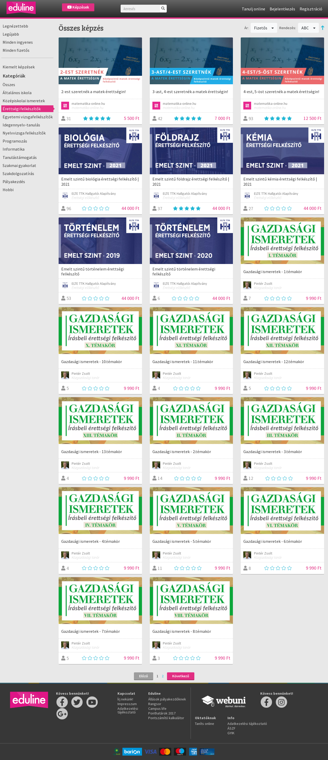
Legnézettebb (15, 26)
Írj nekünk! (125, 699)
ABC (308, 27)
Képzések (78, 7)
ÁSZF (231, 728)
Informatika (13, 149)
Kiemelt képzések (19, 66)
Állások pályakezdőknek (167, 699)
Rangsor (154, 703)
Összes (9, 84)
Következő (180, 676)
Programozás (15, 141)
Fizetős (264, 27)
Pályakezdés (14, 181)
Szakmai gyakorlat (19, 165)
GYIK (230, 733)
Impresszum (127, 703)
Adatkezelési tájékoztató (127, 710)
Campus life (157, 708)
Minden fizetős (16, 50)
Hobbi (8, 189)
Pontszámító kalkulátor (166, 718)
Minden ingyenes (18, 42)
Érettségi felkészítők (22, 108)
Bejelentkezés (282, 8)
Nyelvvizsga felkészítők (24, 133)
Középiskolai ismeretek (24, 100)
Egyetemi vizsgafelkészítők (28, 116)
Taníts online (204, 723)
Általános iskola (17, 92)
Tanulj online (253, 8)
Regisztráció (311, 8)
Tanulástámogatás (20, 157)
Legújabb (11, 34)
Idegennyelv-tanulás (21, 124)
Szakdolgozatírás (18, 173)
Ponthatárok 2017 (162, 713)
